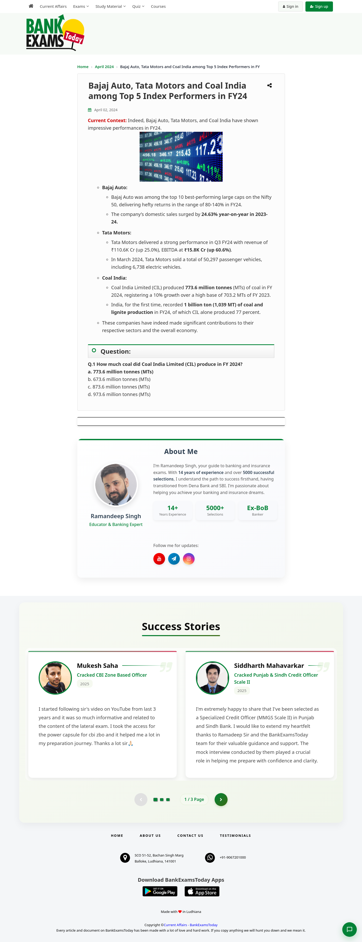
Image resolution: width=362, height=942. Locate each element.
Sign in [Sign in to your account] (290, 6)
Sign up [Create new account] (319, 6)
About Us (150, 835)
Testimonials (235, 835)
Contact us (190, 835)
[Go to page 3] (168, 799)
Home (83, 66)
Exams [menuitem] (79, 6)
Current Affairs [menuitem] (53, 6)
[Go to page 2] (161, 799)
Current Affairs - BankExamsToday (190, 925)
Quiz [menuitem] (136, 6)
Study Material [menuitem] (108, 6)
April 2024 (105, 66)
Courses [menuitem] (158, 6)
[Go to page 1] (155, 799)
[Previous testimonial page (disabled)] (140, 799)
